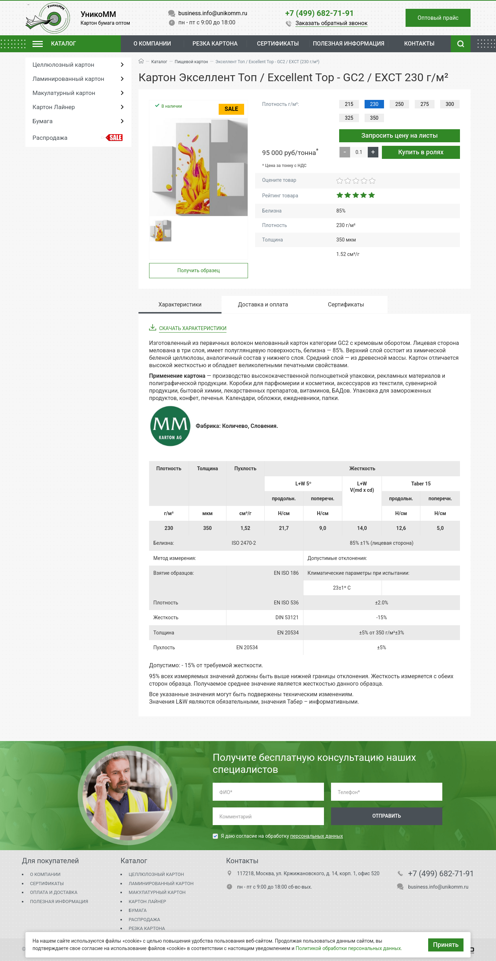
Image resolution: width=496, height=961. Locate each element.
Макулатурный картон (64, 92)
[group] (198, 167)
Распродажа (50, 137)
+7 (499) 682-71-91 (441, 874)
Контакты (419, 43)
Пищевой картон (191, 61)
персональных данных (316, 836)
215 (349, 104)
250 (399, 104)
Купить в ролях (420, 152)
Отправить (386, 816)
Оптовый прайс (438, 17)
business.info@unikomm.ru (438, 887)
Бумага (43, 121)
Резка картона (215, 43)
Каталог (159, 61)
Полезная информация (59, 901)
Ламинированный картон (68, 78)
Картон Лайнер (54, 107)
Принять (446, 944)
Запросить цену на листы (399, 135)
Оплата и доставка (53, 892)
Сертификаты (47, 883)
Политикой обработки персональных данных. (349, 948)
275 (424, 104)
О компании (152, 43)
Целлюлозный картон (63, 64)
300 (450, 104)
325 (349, 118)
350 (374, 118)
